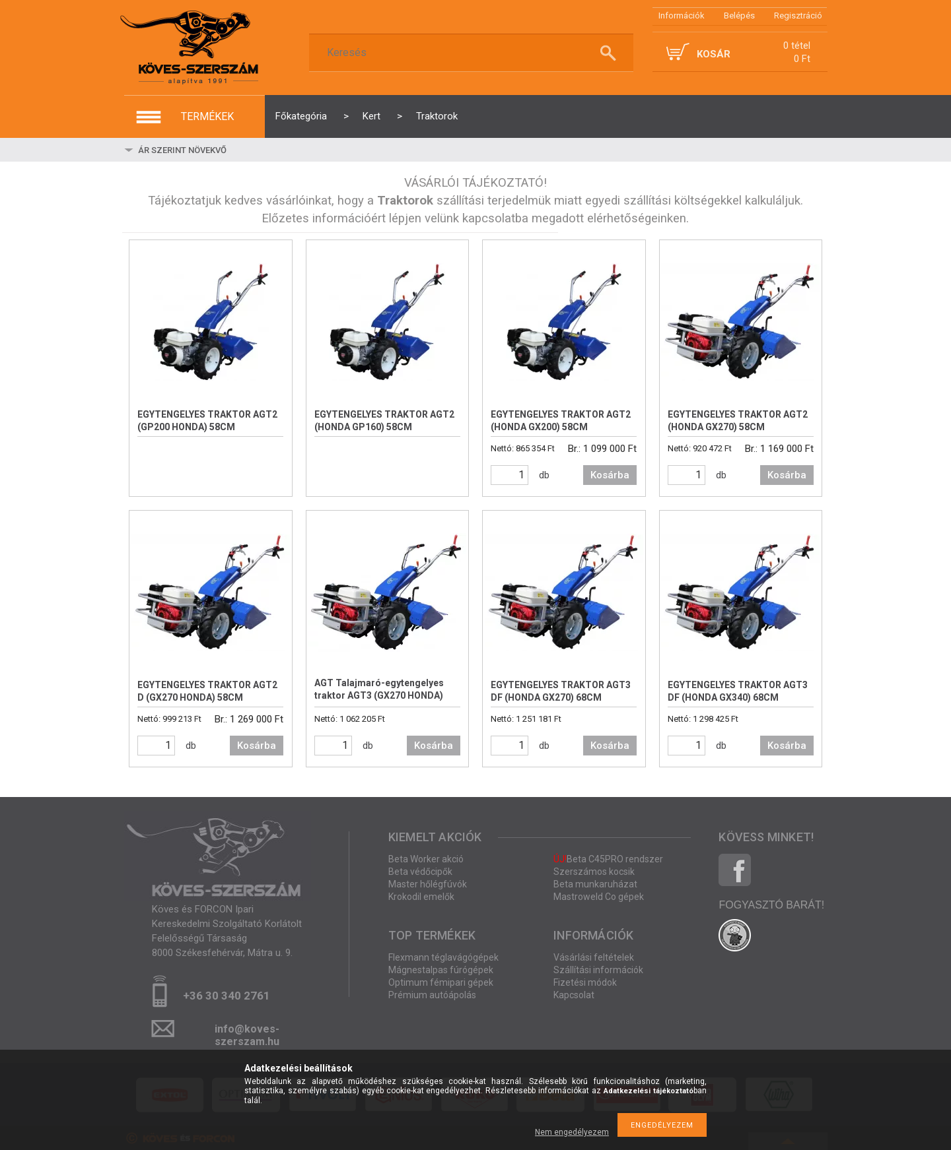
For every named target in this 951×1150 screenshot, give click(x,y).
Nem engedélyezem (572, 1132)
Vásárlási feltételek (593, 957)
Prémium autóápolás (432, 995)
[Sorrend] (214, 150)
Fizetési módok (585, 982)
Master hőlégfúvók (427, 884)
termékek (207, 116)
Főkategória (301, 116)
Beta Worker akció (426, 859)
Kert (371, 116)
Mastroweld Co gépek (598, 896)
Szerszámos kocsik (594, 871)
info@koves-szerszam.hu (247, 1033)
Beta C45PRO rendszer (608, 859)
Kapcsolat (573, 995)
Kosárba (609, 475)
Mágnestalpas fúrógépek (440, 970)
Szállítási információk (598, 970)
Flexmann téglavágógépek (443, 957)
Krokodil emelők (421, 896)
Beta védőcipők (420, 871)
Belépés (739, 15)
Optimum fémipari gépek (440, 982)
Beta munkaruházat (595, 884)
